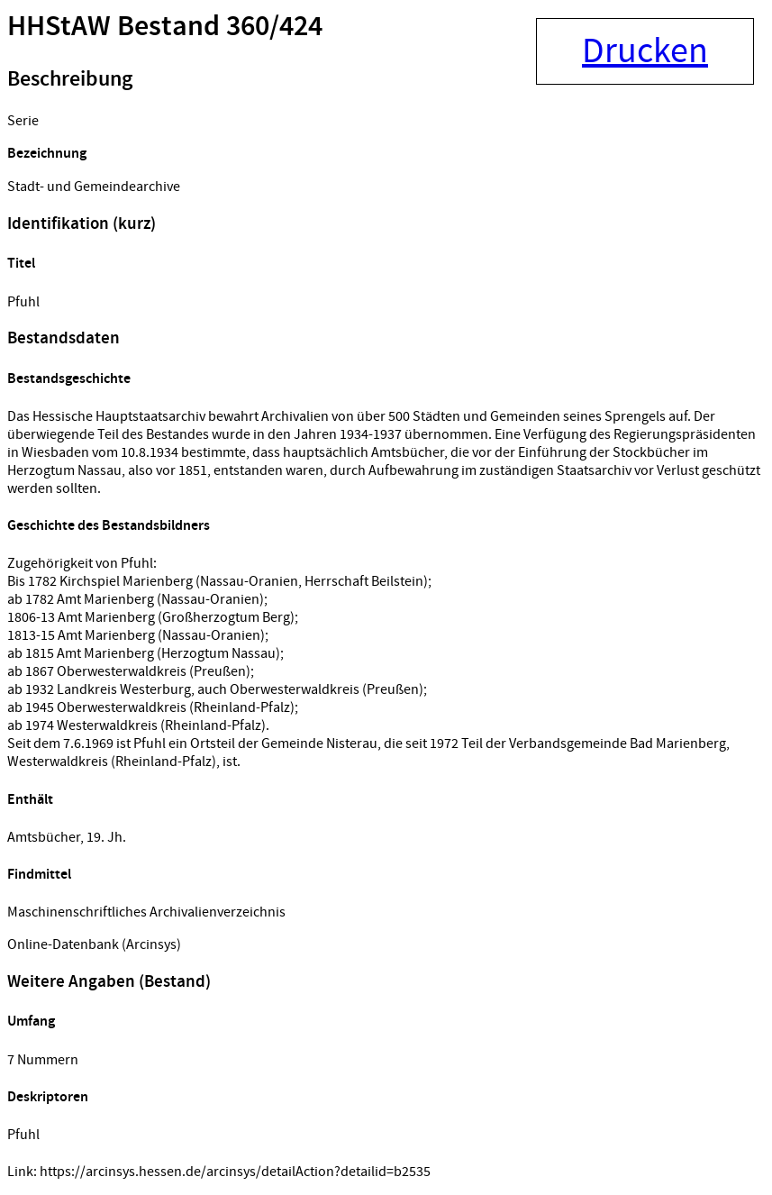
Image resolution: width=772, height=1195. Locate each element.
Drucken (645, 51)
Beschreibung (69, 79)
